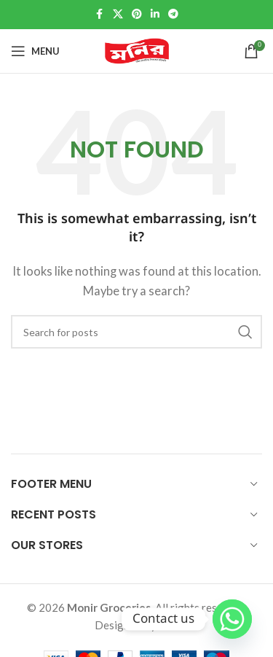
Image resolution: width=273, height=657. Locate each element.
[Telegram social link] (173, 15)
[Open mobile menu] (35, 51)
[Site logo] (137, 51)
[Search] (136, 332)
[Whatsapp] (232, 619)
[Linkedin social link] (155, 15)
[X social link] (117, 15)
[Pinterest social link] (136, 15)
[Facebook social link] (99, 15)
